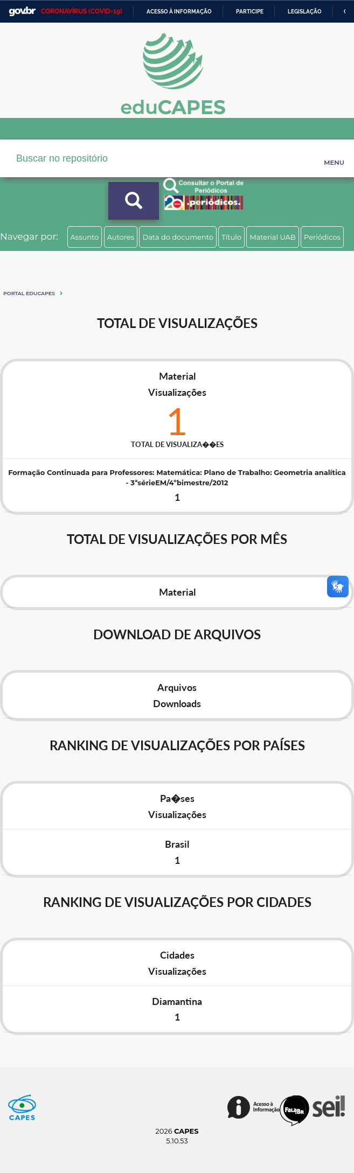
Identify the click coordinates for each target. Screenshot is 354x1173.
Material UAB (272, 237)
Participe (249, 12)
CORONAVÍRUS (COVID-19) (81, 11)
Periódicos (322, 237)
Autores (120, 237)
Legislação (305, 12)
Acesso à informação (179, 12)
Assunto (85, 237)
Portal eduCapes (29, 293)
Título (231, 237)
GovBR (22, 11)
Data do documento (177, 237)
